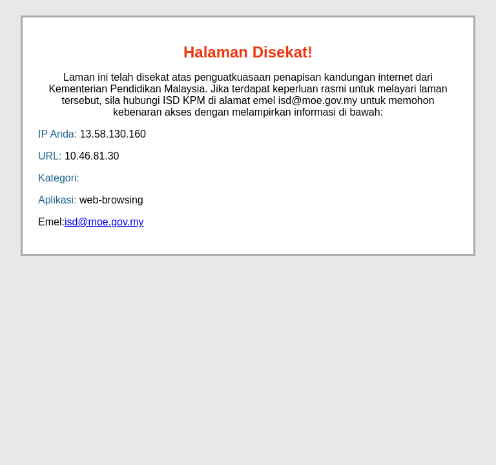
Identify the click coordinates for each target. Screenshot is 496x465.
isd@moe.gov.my (104, 221)
